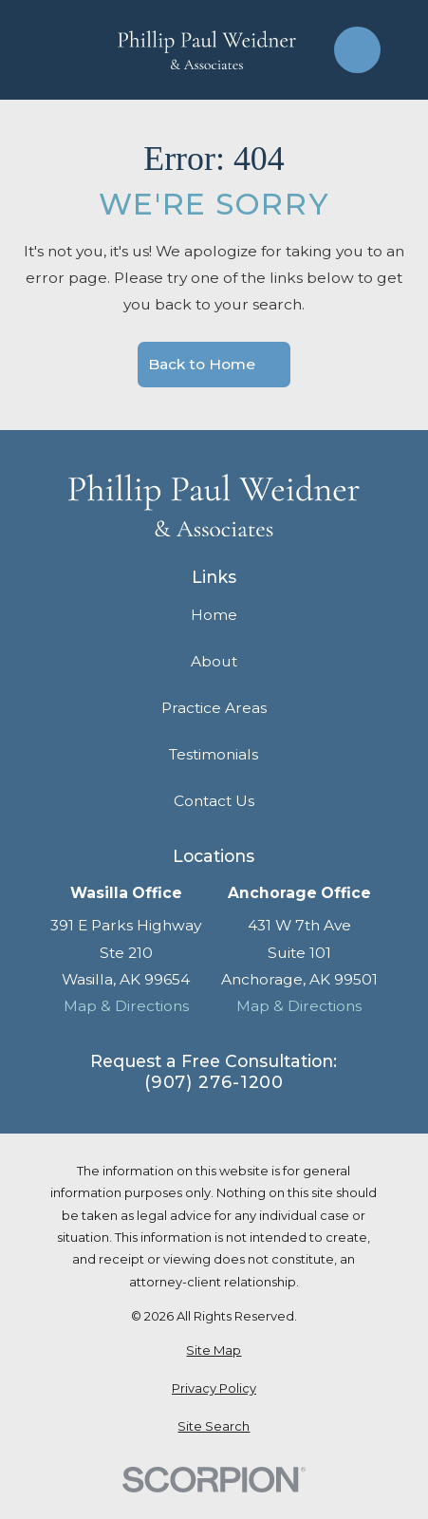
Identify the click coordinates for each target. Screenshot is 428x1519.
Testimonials (213, 754)
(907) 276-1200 (214, 1082)
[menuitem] (214, 1350)
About (214, 661)
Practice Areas (214, 708)
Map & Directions (126, 1006)
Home (214, 615)
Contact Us (214, 801)
